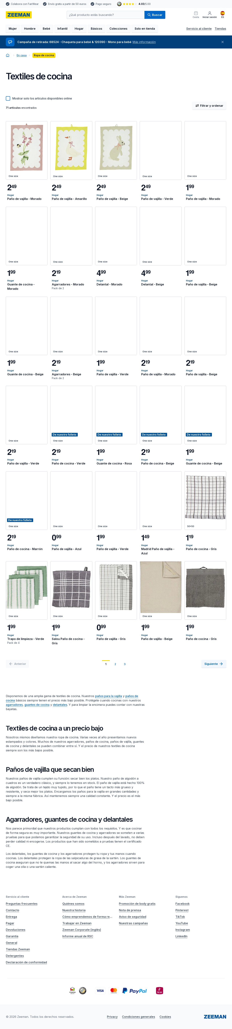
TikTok (180, 916)
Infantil (62, 28)
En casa (22, 55)
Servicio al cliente (199, 28)
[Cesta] (195, 15)
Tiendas (220, 28)
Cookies (165, 1017)
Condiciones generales (138, 1017)
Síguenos (181, 896)
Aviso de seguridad (132, 916)
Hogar (79, 28)
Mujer (13, 28)
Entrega (11, 916)
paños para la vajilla (108, 696)
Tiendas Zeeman (18, 949)
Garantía (12, 936)
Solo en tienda (145, 28)
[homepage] (19, 14)
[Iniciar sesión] (209, 15)
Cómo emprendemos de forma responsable (87, 916)
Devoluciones (15, 930)
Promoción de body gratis (137, 903)
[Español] (222, 15)
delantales (60, 704)
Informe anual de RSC (77, 936)
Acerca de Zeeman (74, 896)
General (11, 943)
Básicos (96, 28)
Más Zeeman (127, 896)
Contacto (12, 910)
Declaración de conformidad (26, 962)
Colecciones (118, 28)
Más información (144, 42)
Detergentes (15, 956)
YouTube (181, 923)
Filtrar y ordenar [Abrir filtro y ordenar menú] (209, 105)
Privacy (112, 1017)
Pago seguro (103, 3)
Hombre (30, 28)
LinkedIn (181, 936)
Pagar (10, 923)
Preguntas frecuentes (22, 903)
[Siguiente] (214, 664)
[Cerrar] (222, 42)
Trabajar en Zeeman (77, 923)
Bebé (46, 28)
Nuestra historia (74, 910)
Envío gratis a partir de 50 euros (67, 3)
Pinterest (181, 910)
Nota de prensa (130, 910)
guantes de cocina (36, 704)
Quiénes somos (73, 903)
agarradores (14, 704)
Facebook (182, 903)
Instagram (182, 930)
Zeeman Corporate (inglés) (81, 930)
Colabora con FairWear (25, 3)
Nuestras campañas (133, 923)
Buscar (154, 15)
